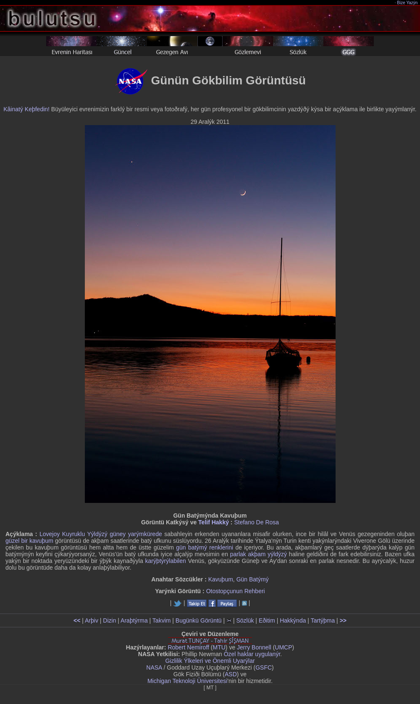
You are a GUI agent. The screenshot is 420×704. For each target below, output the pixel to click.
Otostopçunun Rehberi (235, 591)
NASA (154, 667)
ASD (231, 674)
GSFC (263, 667)
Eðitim (267, 620)
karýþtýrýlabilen (165, 560)
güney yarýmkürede (136, 534)
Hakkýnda (293, 620)
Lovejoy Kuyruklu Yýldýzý (73, 534)
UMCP (283, 647)
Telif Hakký (213, 522)
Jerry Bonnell (254, 647)
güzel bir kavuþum (29, 540)
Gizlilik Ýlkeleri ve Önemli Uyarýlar (210, 660)
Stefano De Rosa (256, 522)
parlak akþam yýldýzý (258, 554)
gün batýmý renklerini (204, 547)
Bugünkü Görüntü (199, 620)
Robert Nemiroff (188, 647)
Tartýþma (323, 620)
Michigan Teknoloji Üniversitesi (187, 681)
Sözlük (245, 620)
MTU (219, 647)
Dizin (109, 620)
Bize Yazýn (407, 2)
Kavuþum (220, 579)
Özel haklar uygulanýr (252, 654)
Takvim (161, 620)
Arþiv (91, 620)
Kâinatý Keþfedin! (26, 109)
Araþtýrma (134, 620)
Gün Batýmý (252, 579)
